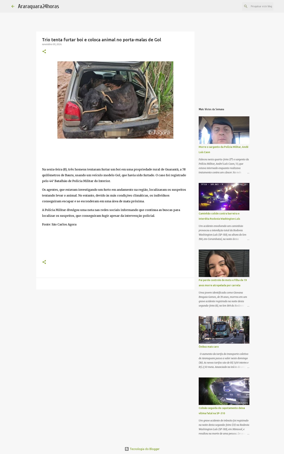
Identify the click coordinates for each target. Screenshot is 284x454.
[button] (44, 51)
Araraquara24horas (38, 6)
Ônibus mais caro (209, 346)
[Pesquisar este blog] (254, 6)
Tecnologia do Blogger (142, 449)
